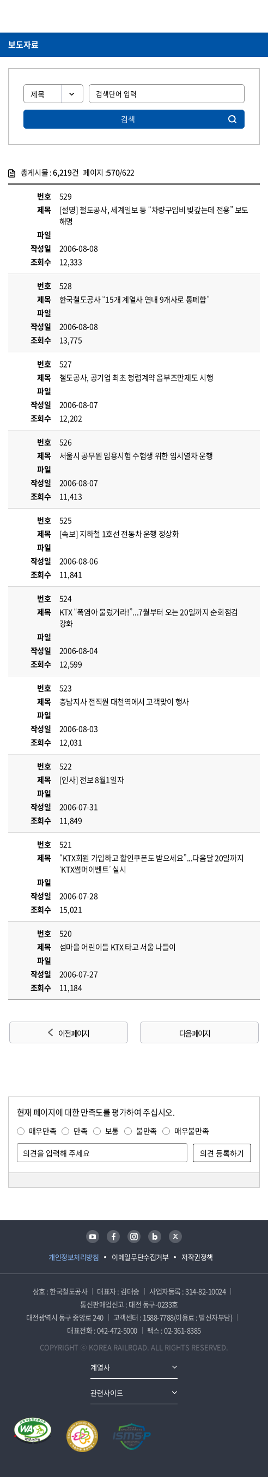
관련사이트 (106, 1392)
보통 (112, 1130)
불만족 (146, 1130)
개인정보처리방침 (73, 1257)
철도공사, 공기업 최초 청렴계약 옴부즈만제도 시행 (136, 377)
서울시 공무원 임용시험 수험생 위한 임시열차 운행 (136, 455)
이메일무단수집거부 (140, 1257)
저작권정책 (197, 1257)
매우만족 (43, 1130)
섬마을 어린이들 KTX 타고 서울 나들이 (117, 946)
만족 (80, 1130)
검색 (128, 118)
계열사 (100, 1367)
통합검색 (236, 16)
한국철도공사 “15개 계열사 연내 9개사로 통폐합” (134, 299)
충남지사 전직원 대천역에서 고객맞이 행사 (124, 701)
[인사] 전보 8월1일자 (91, 779)
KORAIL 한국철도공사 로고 (50, 16)
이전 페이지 (73, 1033)
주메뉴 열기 (253, 16)
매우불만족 (191, 1130)
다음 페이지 (194, 1033)
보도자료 (23, 44)
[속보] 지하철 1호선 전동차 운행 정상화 (119, 533)
